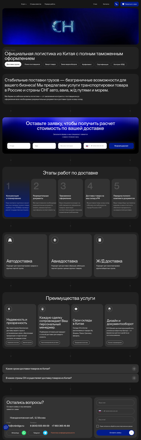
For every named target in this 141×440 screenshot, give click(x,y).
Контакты (106, 4)
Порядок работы (50, 4)
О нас (95, 4)
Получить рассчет (121, 146)
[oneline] (18, 146)
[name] (115, 403)
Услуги (23, 4)
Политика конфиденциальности (63, 433)
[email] (115, 420)
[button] (129, 4)
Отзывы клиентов (35, 4)
